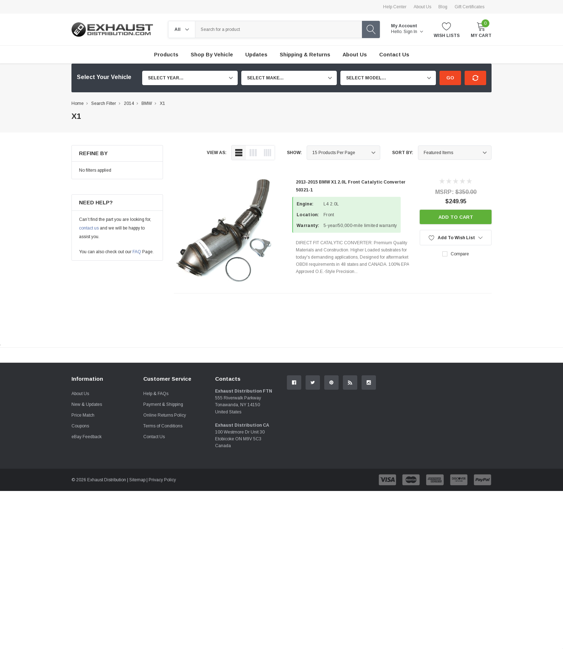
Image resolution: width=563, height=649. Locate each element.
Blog (442, 6)
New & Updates (86, 484)
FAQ (136, 251)
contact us (89, 228)
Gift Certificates (469, 6)
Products (166, 54)
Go (450, 77)
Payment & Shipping (163, 484)
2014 (129, 103)
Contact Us (154, 517)
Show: (294, 152)
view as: (217, 152)
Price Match (82, 495)
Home (77, 103)
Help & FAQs (155, 474)
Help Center (394, 6)
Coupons (80, 506)
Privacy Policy (162, 560)
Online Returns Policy (164, 495)
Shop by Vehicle (212, 54)
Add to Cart (455, 217)
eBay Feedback (86, 517)
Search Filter (103, 103)
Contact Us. (464, 414)
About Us (422, 6)
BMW (146, 103)
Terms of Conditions (162, 506)
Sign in (413, 31)
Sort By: (402, 152)
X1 (162, 103)
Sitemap (137, 560)
